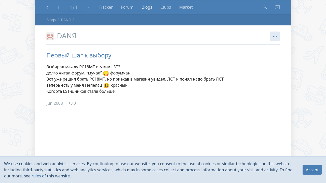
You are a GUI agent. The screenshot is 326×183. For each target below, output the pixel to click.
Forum (127, 7)
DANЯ (66, 19)
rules (36, 176)
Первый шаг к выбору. (79, 55)
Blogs (147, 7)
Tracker (106, 7)
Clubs (165, 7)
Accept (312, 170)
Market (186, 7)
